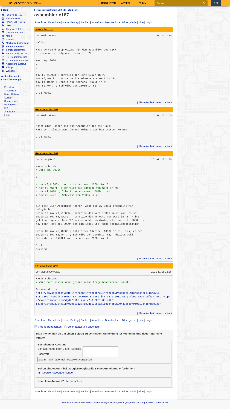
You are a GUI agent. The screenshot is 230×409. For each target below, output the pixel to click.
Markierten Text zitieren (150, 102)
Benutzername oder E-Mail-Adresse (59, 348)
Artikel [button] (127, 3)
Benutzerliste (11, 101)
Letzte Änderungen (11, 79)
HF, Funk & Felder (13, 46)
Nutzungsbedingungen (121, 402)
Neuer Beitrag (11, 94)
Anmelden (9, 111)
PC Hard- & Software (15, 60)
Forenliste (9, 87)
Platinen (8, 39)
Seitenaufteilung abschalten (82, 326)
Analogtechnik (11, 18)
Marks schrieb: (46, 166)
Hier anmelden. (74, 381)
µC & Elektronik (12, 15)
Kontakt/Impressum (72, 402)
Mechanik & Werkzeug (15, 43)
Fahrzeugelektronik (14, 50)
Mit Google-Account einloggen (55, 372)
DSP (6, 25)
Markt (7, 36)
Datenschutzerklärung (95, 402)
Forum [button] (144, 3)
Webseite (9, 71)
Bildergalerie (10, 104)
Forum (4, 9)
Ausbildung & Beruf (14, 63)
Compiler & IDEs (12, 29)
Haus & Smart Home (14, 53)
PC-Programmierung (14, 57)
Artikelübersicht (10, 76)
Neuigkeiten (108, 3)
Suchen (8, 97)
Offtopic (8, 67)
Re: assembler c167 (46, 109)
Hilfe (6, 108)
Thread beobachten (48, 326)
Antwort (168, 102)
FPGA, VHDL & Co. (14, 22)
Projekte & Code (12, 32)
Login (216, 3)
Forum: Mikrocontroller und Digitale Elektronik (55, 10)
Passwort (43, 353)
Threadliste (10, 90)
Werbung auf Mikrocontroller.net (151, 402)
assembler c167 (44, 29)
